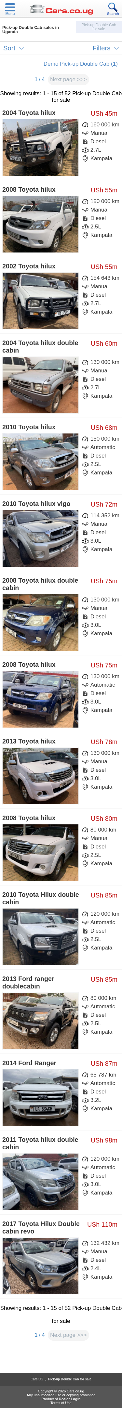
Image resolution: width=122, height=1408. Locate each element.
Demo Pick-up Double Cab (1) (81, 64)
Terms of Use (61, 1403)
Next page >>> (68, 79)
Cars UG (37, 1379)
